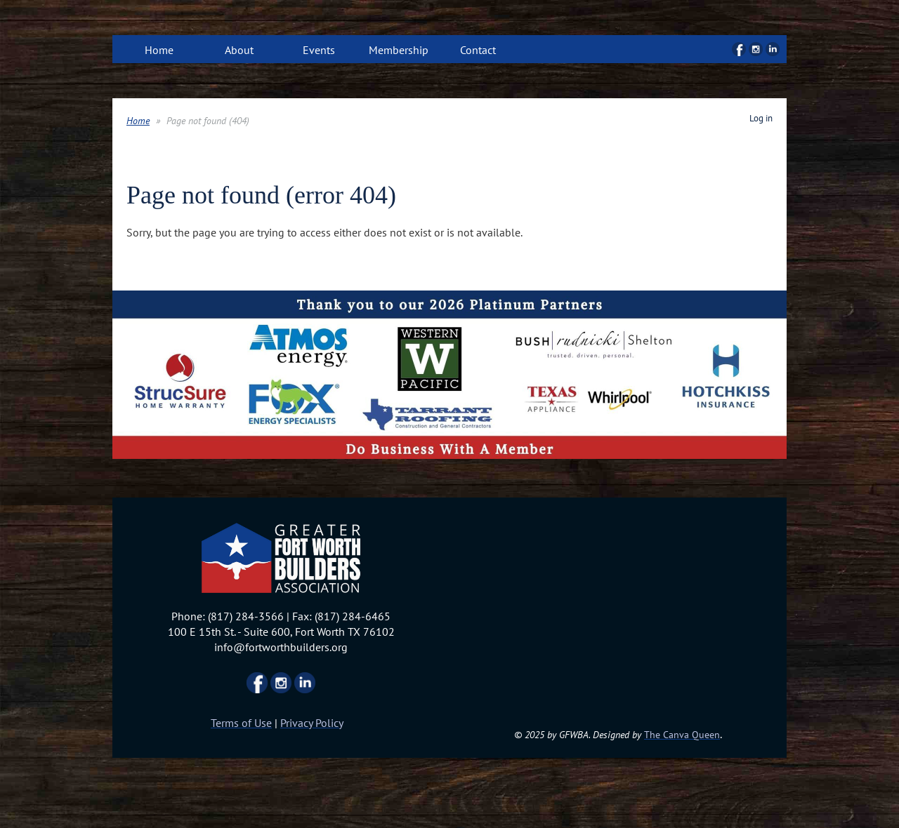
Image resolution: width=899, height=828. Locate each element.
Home (138, 120)
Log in (761, 118)
